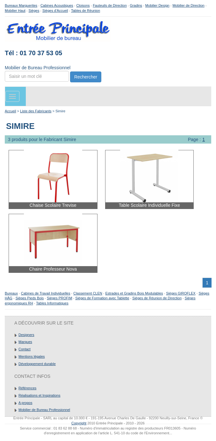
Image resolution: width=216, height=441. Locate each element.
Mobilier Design (157, 5)
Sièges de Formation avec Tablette (102, 298)
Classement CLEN (87, 293)
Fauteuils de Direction (109, 5)
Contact (24, 349)
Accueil (10, 111)
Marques (25, 342)
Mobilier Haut (15, 10)
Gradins (136, 5)
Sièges (34, 10)
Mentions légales (31, 356)
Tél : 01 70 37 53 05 (33, 52)
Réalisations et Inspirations (39, 395)
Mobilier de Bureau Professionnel (44, 410)
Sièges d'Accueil (55, 10)
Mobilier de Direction (188, 5)
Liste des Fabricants (35, 111)
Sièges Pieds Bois (30, 298)
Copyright (78, 423)
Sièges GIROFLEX (180, 293)
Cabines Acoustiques (56, 5)
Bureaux (11, 293)
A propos (25, 403)
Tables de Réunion (85, 10)
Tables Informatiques (52, 303)
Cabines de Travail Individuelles (45, 293)
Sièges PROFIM (59, 298)
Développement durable (37, 364)
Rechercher (85, 76)
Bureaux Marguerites (21, 5)
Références (27, 388)
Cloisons (83, 5)
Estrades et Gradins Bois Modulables (134, 293)
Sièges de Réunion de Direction (157, 298)
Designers (26, 335)
